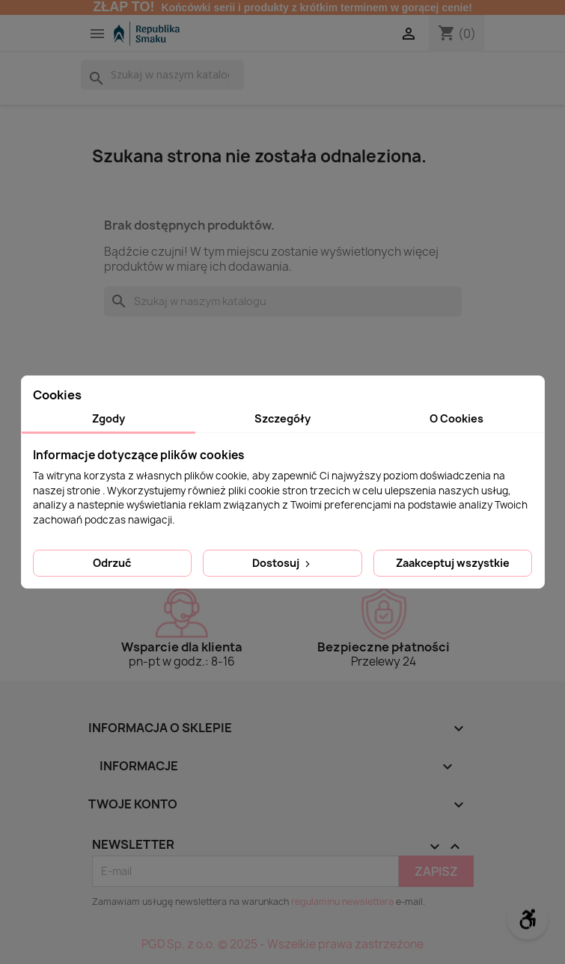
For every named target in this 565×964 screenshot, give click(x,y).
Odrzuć (112, 563)
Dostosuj (282, 563)
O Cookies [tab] (456, 418)
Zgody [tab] (108, 418)
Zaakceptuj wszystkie (453, 563)
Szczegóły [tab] (282, 418)
